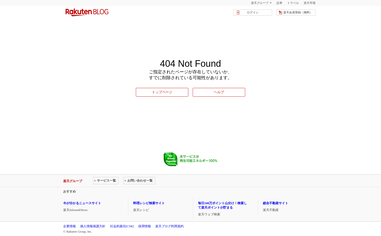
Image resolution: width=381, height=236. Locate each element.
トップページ (162, 92)
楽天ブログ (87, 12)
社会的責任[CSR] (122, 226)
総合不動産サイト (275, 203)
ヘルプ (219, 92)
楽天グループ (259, 3)
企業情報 (69, 226)
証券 (279, 3)
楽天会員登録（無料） (297, 12)
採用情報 (144, 226)
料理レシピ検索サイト (149, 203)
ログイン (253, 12)
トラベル (293, 3)
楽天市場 (309, 3)
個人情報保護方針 (92, 226)
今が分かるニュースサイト (82, 203)
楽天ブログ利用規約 (169, 226)
